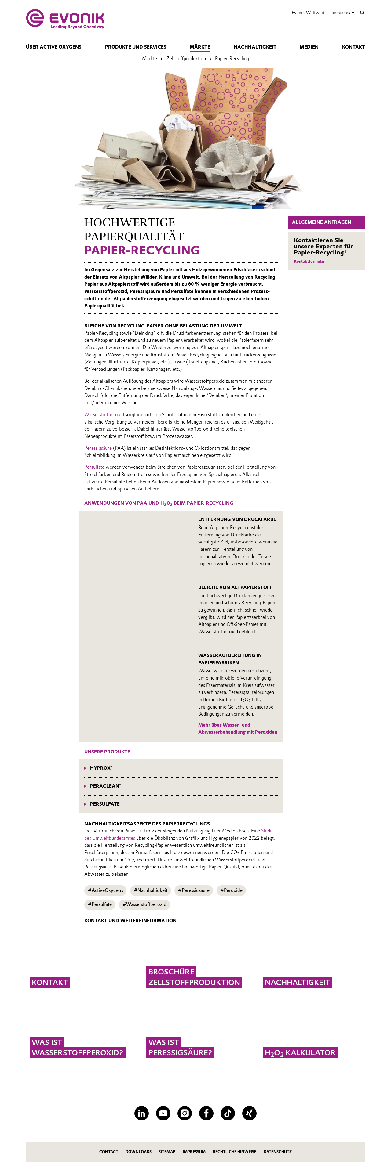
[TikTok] (228, 1113)
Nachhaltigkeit (255, 47)
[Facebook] (206, 1113)
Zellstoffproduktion (186, 58)
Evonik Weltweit (308, 12)
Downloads (139, 1151)
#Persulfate (100, 904)
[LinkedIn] (141, 1113)
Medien (309, 47)
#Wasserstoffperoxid (144, 904)
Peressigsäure (98, 448)
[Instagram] (184, 1113)
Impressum (194, 1151)
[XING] (249, 1113)
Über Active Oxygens (54, 47)
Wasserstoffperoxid (104, 414)
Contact (108, 1151)
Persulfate (95, 467)
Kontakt (353, 47)
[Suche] (362, 13)
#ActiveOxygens (105, 890)
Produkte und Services (135, 47)
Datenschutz (278, 1151)
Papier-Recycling (232, 58)
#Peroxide (231, 890)
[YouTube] (163, 1113)
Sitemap (167, 1151)
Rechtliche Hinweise (234, 1151)
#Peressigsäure (194, 890)
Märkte (200, 47)
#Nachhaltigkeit (150, 890)
